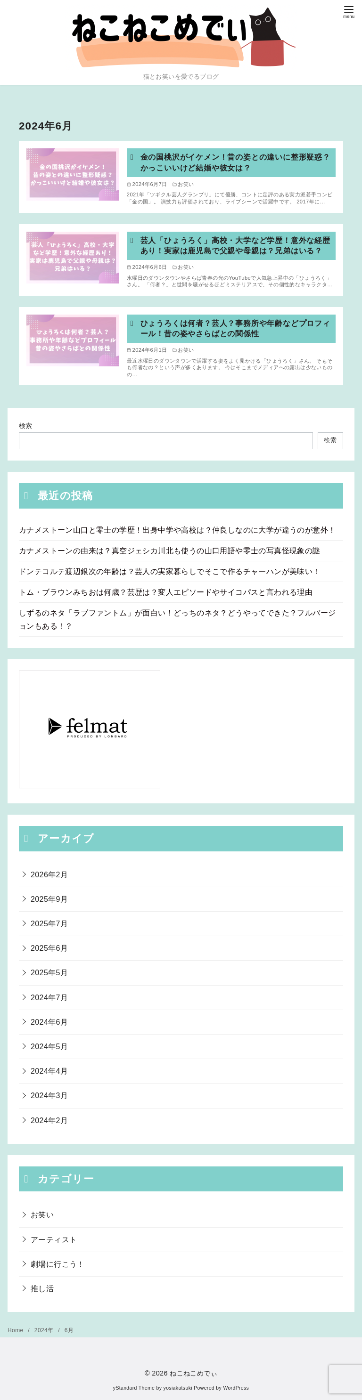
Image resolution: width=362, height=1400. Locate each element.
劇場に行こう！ (58, 1264)
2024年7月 (49, 998)
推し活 (42, 1289)
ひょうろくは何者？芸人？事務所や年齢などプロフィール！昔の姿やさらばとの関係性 (235, 328)
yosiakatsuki (178, 1388)
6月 (69, 1330)
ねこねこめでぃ (193, 1373)
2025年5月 (49, 973)
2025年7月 (49, 924)
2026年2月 (49, 875)
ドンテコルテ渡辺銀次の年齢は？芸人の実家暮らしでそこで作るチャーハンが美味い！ (170, 571)
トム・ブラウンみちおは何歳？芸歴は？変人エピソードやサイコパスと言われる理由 (166, 592)
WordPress (236, 1388)
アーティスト (54, 1240)
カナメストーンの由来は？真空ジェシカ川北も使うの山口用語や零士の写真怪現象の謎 (170, 551)
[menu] (349, 11)
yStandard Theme (134, 1388)
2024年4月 (49, 1071)
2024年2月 (49, 1121)
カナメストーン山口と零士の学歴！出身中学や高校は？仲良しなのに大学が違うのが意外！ (177, 530)
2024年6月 (49, 1022)
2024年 (44, 1330)
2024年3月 (49, 1096)
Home (16, 1330)
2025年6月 (49, 948)
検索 (26, 425)
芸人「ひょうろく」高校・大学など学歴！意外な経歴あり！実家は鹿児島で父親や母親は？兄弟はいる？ (235, 245)
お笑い (42, 1215)
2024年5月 (49, 1047)
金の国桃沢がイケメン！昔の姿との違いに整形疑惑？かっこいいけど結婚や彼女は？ (235, 162)
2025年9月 (49, 899)
